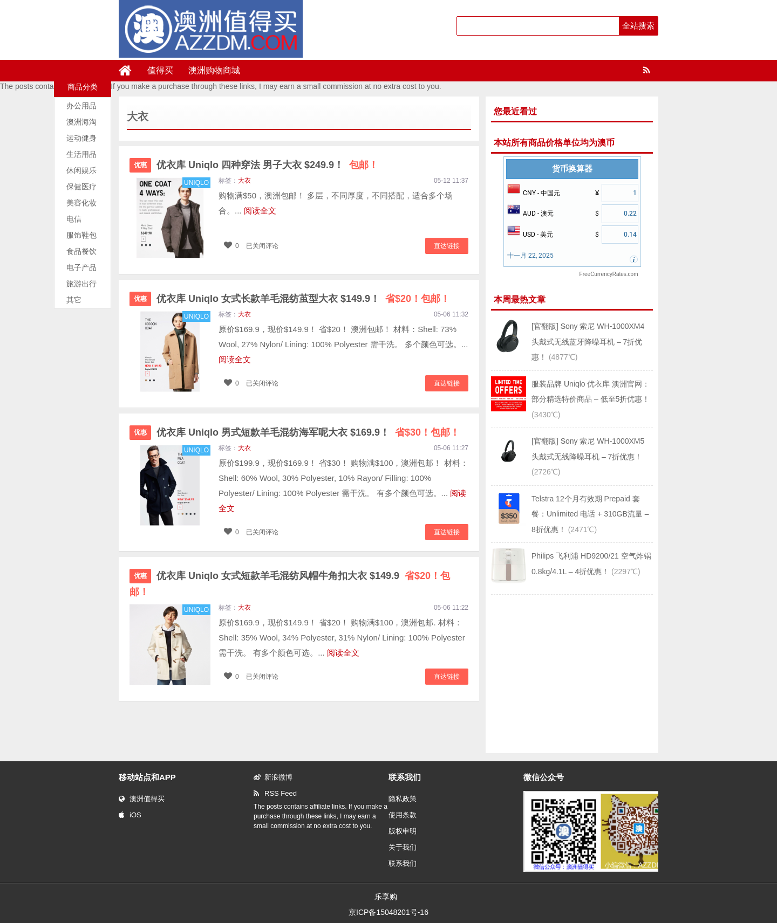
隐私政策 (402, 799)
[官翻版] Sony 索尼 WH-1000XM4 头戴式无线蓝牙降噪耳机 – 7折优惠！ (587, 341)
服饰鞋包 (81, 235)
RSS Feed (275, 793)
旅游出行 (81, 283)
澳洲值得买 (142, 799)
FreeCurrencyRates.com (609, 274)
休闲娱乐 (81, 170)
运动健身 (81, 138)
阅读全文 (260, 210)
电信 (73, 219)
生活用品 (81, 154)
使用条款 (402, 815)
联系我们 (402, 863)
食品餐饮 (81, 251)
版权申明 (402, 831)
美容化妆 (81, 202)
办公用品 (81, 105)
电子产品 (81, 267)
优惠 (140, 165)
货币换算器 (572, 169)
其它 (73, 299)
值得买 (160, 70)
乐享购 (385, 896)
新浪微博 (273, 777)
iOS (130, 815)
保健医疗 (81, 186)
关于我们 (402, 847)
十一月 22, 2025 (530, 255)
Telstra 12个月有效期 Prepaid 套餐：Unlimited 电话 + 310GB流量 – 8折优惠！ (590, 514)
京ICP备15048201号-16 (388, 912)
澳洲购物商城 (214, 70)
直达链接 (447, 246)
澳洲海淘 (81, 122)
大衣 (244, 180)
